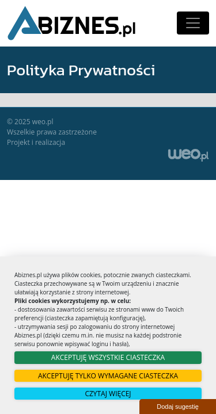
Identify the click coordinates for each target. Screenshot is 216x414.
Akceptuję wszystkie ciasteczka (108, 357)
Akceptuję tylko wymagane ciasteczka (108, 376)
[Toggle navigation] (193, 23)
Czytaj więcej (108, 393)
